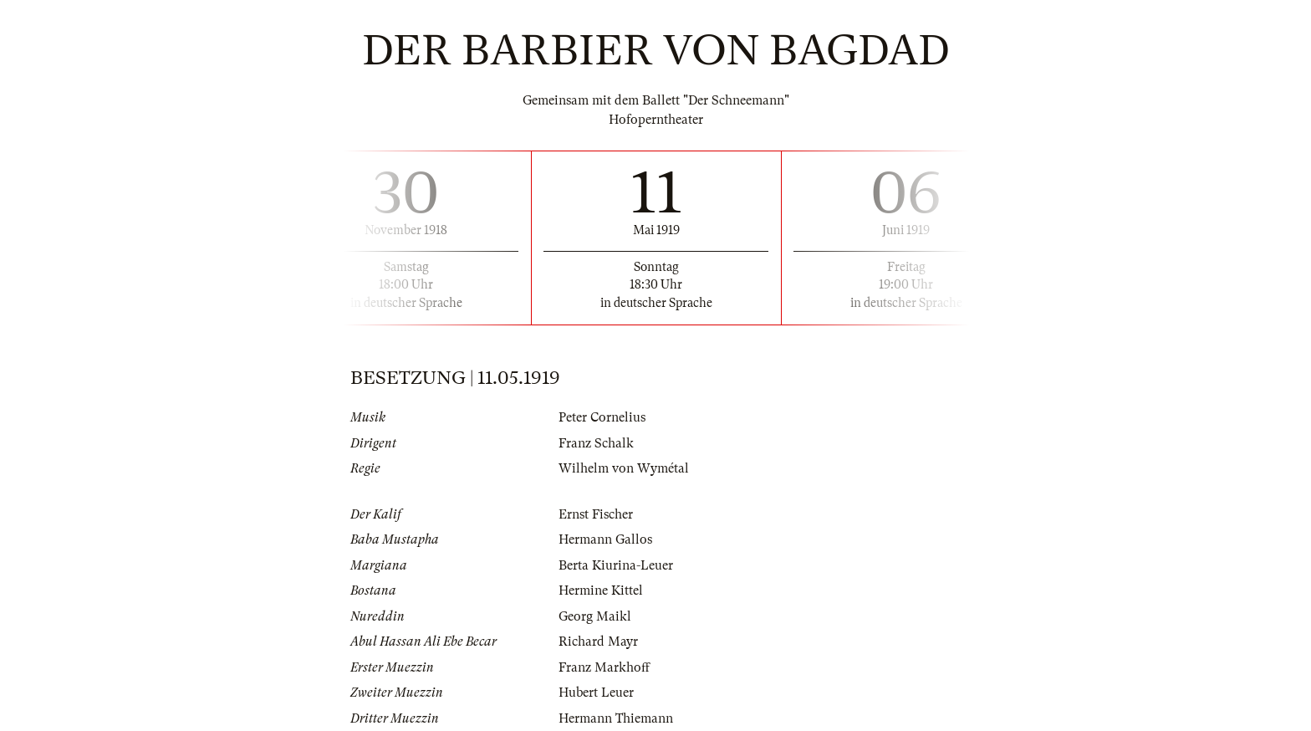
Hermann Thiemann (616, 718)
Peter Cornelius (602, 417)
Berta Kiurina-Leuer (616, 565)
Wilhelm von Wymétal (624, 468)
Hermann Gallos (605, 539)
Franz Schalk (596, 443)
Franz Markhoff (604, 667)
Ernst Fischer (596, 514)
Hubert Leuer (596, 692)
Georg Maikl (595, 616)
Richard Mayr (598, 641)
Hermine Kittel (601, 590)
